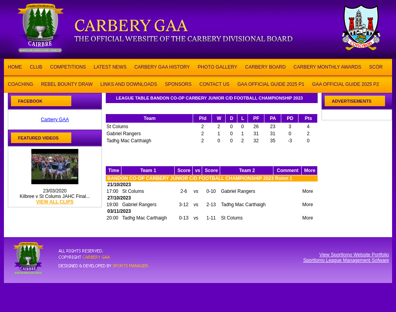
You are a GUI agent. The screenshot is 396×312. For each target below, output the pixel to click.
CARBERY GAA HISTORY (162, 66)
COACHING (20, 84)
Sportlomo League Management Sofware (346, 260)
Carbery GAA (55, 119)
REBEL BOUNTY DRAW (67, 84)
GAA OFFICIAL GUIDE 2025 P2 (345, 84)
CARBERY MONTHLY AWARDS (327, 66)
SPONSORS (178, 84)
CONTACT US (214, 84)
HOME (15, 66)
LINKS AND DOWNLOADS (128, 84)
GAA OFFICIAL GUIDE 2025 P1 (270, 84)
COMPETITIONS (68, 66)
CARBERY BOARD (265, 66)
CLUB (36, 66)
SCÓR (376, 66)
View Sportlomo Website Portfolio (354, 255)
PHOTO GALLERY (217, 66)
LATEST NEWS (110, 66)
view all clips (54, 202)
